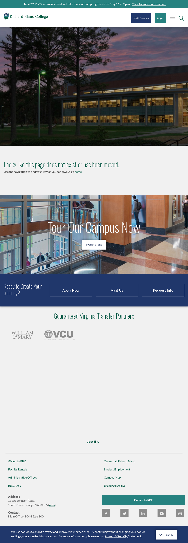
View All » (93, 441)
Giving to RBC (17, 461)
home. (78, 171)
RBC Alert (14, 485)
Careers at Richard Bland (119, 461)
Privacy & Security (116, 536)
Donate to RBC (143, 500)
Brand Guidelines (114, 485)
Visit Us (117, 290)
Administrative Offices (22, 477)
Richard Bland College (26, 17)
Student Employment (117, 469)
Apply (160, 18)
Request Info (163, 290)
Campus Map (112, 477)
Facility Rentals (17, 469)
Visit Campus (141, 18)
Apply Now (70, 290)
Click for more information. (149, 4)
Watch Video (94, 244)
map (52, 505)
